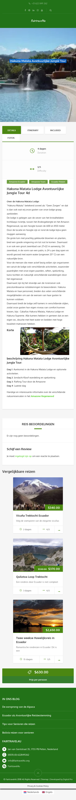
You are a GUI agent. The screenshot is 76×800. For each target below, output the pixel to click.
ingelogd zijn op (23, 456)
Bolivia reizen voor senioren (18, 732)
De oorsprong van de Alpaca (18, 706)
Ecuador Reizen (58, 182)
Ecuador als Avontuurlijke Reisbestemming (26, 715)
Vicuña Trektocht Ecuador (32, 515)
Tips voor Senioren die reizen (18, 724)
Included (55, 130)
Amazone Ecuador (17, 182)
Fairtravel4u (38, 21)
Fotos (11, 138)
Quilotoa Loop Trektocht (32, 576)
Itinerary (32, 130)
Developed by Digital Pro (61, 779)
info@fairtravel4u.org (19, 760)
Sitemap (44, 779)
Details (12, 130)
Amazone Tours (38, 182)
